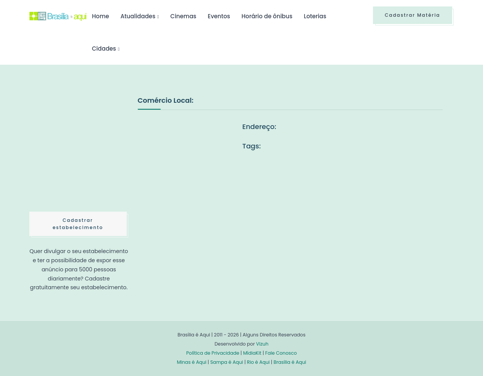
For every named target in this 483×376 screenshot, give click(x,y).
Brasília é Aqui (290, 362)
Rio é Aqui (258, 362)
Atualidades (138, 16)
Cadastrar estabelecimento (78, 224)
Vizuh (262, 344)
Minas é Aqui (192, 362)
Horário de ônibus (267, 16)
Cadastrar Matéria (412, 15)
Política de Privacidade (212, 353)
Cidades (104, 49)
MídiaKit (252, 353)
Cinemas (183, 16)
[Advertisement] (86, 151)
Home (100, 16)
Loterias (315, 16)
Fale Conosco (281, 353)
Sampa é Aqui (226, 362)
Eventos (219, 16)
